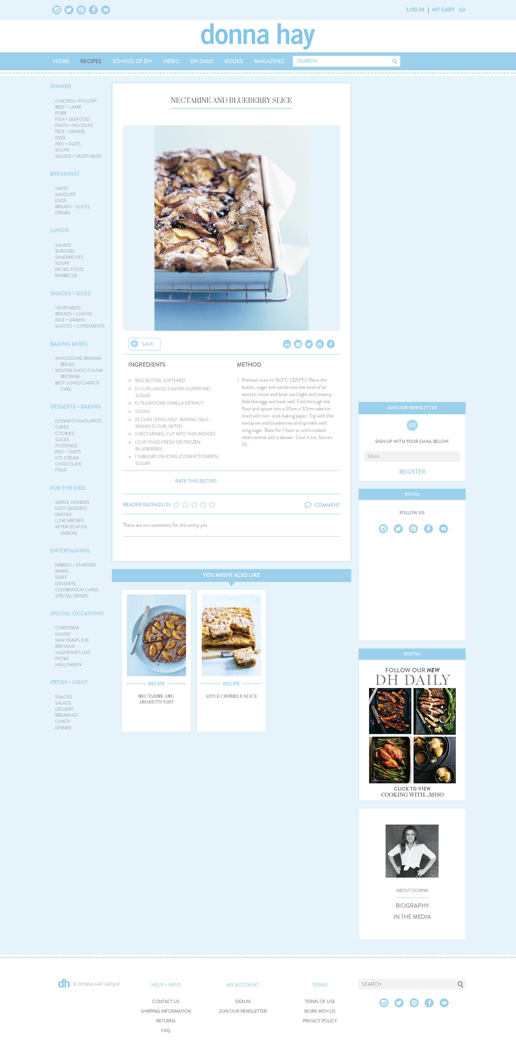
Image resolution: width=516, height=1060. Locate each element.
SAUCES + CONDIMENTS (80, 326)
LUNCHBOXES (69, 520)
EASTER (63, 634)
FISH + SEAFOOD (72, 119)
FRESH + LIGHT (69, 682)
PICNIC (62, 658)
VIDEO (171, 61)
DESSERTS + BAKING (75, 407)
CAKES (62, 427)
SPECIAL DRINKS (72, 596)
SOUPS (62, 150)
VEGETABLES (68, 308)
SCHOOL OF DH (132, 61)
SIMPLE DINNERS (72, 502)
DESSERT (64, 709)
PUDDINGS (66, 446)
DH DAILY (202, 61)
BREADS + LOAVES (73, 314)
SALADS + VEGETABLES (78, 156)
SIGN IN (242, 1002)
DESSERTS (65, 584)
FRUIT (61, 470)
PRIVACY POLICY (320, 1021)
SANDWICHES (69, 257)
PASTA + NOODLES (74, 125)
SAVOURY (65, 194)
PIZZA (60, 138)
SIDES (61, 577)
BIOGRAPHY (412, 906)
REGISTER (412, 472)
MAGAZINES (269, 61)
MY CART (443, 10)
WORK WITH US (319, 1011)
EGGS (61, 200)
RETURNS (166, 1021)
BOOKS (234, 61)
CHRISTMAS (67, 628)
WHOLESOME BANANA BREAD (78, 361)
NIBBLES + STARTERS (75, 565)
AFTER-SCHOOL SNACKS (71, 530)
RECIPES (90, 61)
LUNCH (59, 230)
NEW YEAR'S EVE (72, 640)
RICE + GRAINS (70, 131)
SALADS (63, 245)
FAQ (165, 1031)
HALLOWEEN (68, 665)
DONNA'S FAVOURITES (78, 421)
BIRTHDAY (65, 646)
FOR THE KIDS (68, 488)
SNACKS (63, 697)
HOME (61, 61)
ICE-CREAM (67, 458)
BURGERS (65, 251)
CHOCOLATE (68, 464)
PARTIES (63, 514)
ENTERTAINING (70, 551)
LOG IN (415, 10)
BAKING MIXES (68, 344)
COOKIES (64, 433)
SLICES (62, 439)
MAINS (61, 571)
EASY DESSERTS (71, 508)
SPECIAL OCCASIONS (77, 613)
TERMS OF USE (320, 1002)
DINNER (60, 86)
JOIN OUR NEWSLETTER (243, 1011)
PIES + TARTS (68, 144)
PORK (61, 113)
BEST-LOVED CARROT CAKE (77, 386)
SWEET (62, 188)
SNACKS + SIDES (70, 293)
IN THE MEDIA (412, 917)
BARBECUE (66, 275)
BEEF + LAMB (68, 107)
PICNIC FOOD (69, 269)
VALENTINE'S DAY (72, 652)
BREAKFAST (65, 174)
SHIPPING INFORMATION (166, 1011)
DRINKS (63, 213)
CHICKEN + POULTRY (76, 101)
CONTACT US (166, 1002)
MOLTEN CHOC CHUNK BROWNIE (79, 373)
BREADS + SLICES (72, 207)
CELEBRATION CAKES (77, 590)
